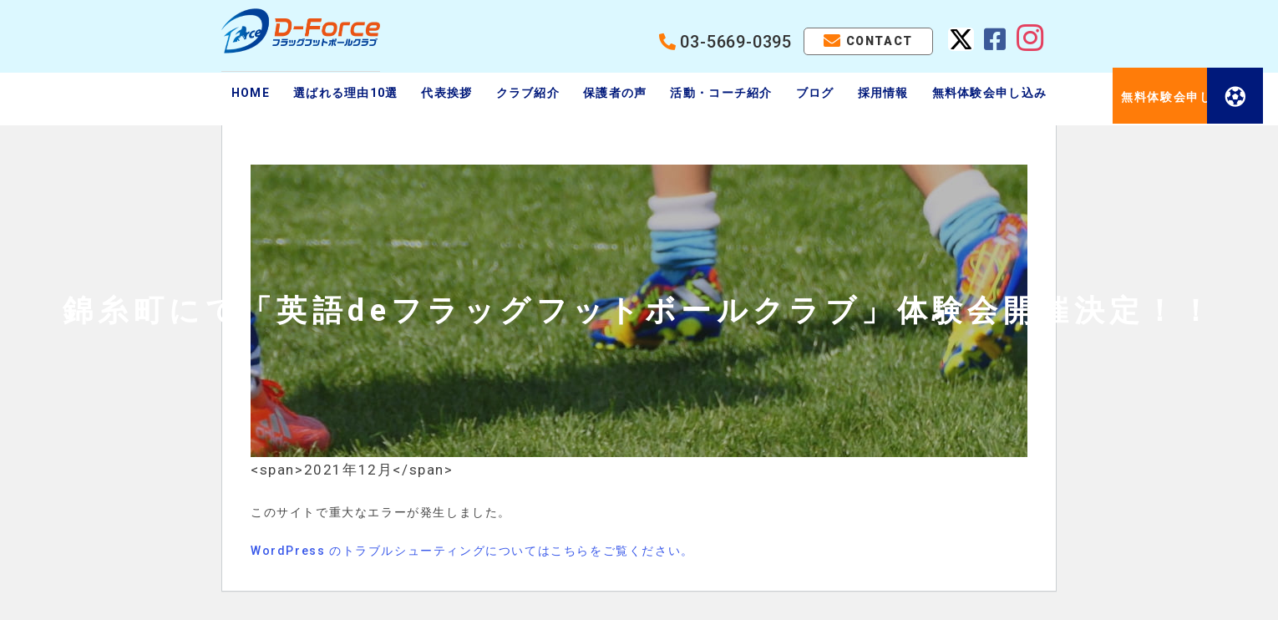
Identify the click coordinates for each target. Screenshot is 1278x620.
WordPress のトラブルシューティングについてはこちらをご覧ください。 (472, 550)
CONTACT (879, 41)
